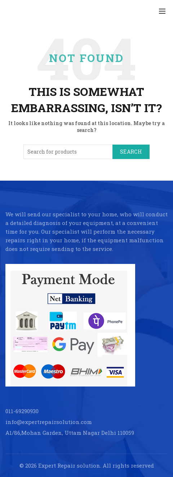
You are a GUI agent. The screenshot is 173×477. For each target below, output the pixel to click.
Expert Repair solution (69, 465)
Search (131, 151)
